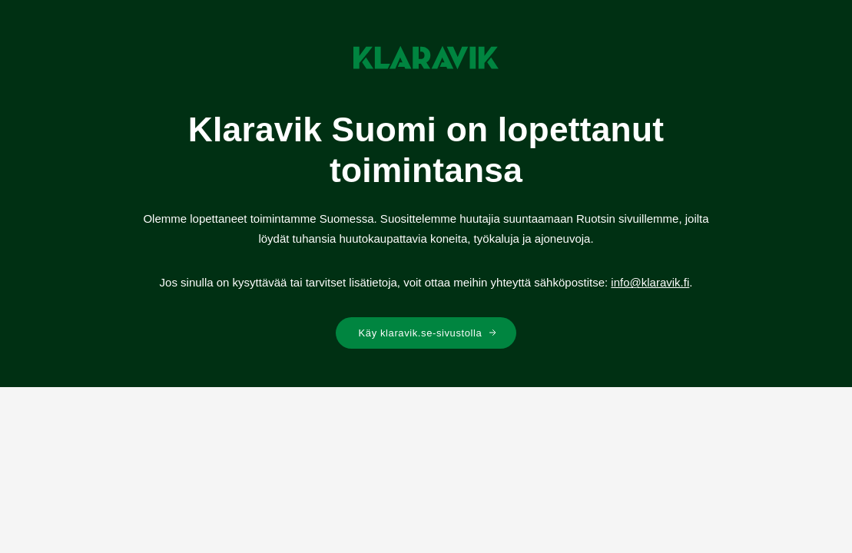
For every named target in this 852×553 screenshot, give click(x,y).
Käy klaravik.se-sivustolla (428, 333)
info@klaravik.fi (650, 282)
